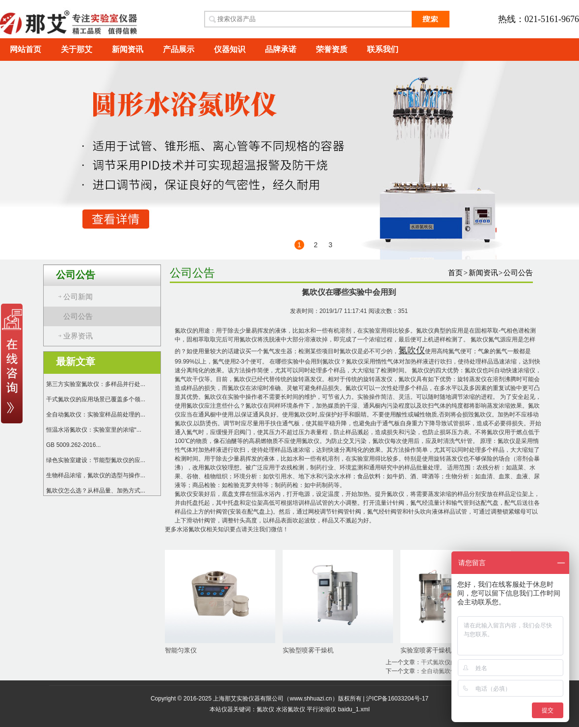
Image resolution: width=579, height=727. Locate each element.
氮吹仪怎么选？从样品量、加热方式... (95, 490)
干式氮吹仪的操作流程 (450, 662)
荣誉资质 (331, 49)
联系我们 (382, 49)
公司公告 (78, 316)
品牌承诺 (280, 49)
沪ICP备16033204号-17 (397, 698)
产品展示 (178, 49)
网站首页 (25, 49)
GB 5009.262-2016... (73, 444)
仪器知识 (229, 49)
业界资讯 (78, 336)
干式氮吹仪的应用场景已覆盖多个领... (95, 399)
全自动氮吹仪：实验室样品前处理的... (95, 414)
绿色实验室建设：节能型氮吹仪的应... (95, 460)
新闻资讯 (127, 49)
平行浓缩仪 (321, 709)
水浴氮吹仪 (191, 529)
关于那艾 (76, 49)
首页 (455, 273)
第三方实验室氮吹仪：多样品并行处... (95, 384)
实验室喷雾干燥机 (425, 650)
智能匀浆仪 (181, 650)
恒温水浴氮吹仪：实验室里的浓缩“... (93, 429)
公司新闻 (78, 297)
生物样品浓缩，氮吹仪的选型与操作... (95, 475)
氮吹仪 (265, 709)
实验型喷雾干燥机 (308, 650)
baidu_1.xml (354, 709)
